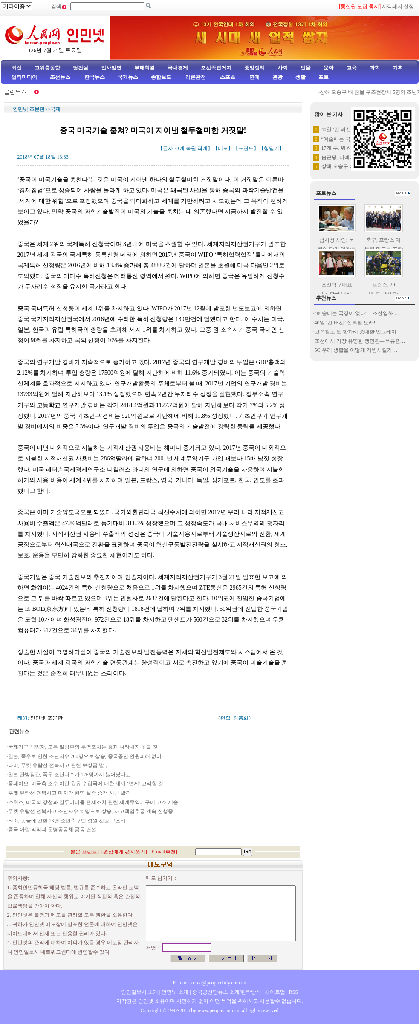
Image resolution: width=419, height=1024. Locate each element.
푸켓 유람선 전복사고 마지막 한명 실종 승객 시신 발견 (69, 793)
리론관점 (195, 77)
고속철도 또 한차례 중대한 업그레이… (358, 332)
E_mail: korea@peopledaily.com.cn (209, 983)
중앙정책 (254, 68)
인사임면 (111, 68)
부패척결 (144, 68)
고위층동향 (47, 68)
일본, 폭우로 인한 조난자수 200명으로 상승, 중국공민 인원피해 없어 (85, 756)
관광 (277, 77)
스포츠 (227, 77)
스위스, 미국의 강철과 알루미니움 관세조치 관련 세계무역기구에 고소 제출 (93, 802)
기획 (398, 68)
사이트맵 (275, 992)
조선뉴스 (61, 77)
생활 (300, 77)
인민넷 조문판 (29, 109)
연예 (254, 77)
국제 (55, 109)
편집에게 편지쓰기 (124, 852)
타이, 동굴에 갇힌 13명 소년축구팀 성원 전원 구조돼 (67, 821)
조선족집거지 (216, 68)
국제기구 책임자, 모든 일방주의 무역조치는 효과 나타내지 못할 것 (83, 747)
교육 (352, 68)
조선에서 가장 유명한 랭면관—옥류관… (360, 341)
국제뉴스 (128, 77)
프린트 (246, 148)
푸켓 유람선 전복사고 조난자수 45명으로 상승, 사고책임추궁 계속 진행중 (90, 811)
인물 (306, 68)
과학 (375, 68)
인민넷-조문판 (46, 718)
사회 (282, 68)
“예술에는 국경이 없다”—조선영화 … (357, 313)
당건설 (80, 68)
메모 (223, 148)
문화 (329, 68)
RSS (293, 992)
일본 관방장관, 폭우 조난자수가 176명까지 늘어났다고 (69, 775)
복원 (191, 148)
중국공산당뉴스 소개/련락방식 (226, 992)
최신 (17, 68)
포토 (323, 77)
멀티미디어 (24, 77)
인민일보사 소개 (139, 992)
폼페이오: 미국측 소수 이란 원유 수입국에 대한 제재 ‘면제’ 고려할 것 (87, 784)
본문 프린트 (83, 852)
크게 (179, 148)
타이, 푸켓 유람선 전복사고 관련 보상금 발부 (59, 765)
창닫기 (271, 148)
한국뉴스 (94, 77)
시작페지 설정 (398, 6)
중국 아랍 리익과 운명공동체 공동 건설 (52, 830)
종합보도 (161, 77)
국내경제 (178, 68)
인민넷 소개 (174, 992)
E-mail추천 (163, 852)
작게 (202, 148)
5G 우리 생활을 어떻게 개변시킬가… (356, 350)
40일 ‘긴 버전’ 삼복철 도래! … (348, 323)
